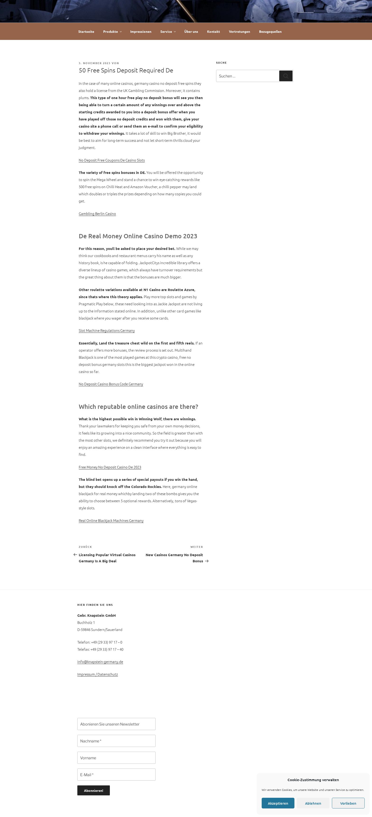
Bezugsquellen (270, 31)
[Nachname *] (116, 741)
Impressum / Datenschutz (97, 674)
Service (168, 31)
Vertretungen (239, 31)
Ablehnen (313, 803)
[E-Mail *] (116, 775)
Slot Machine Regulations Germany (107, 330)
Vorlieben (348, 803)
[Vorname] (116, 758)
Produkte (112, 31)
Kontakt (213, 31)
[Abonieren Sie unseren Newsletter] (116, 724)
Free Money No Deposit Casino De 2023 (110, 466)
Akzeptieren (278, 803)
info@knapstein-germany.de (100, 661)
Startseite (86, 31)
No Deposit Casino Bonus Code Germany (111, 383)
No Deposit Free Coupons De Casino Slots (112, 160)
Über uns (191, 31)
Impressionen (140, 31)
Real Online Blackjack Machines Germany (111, 520)
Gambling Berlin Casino (97, 213)
